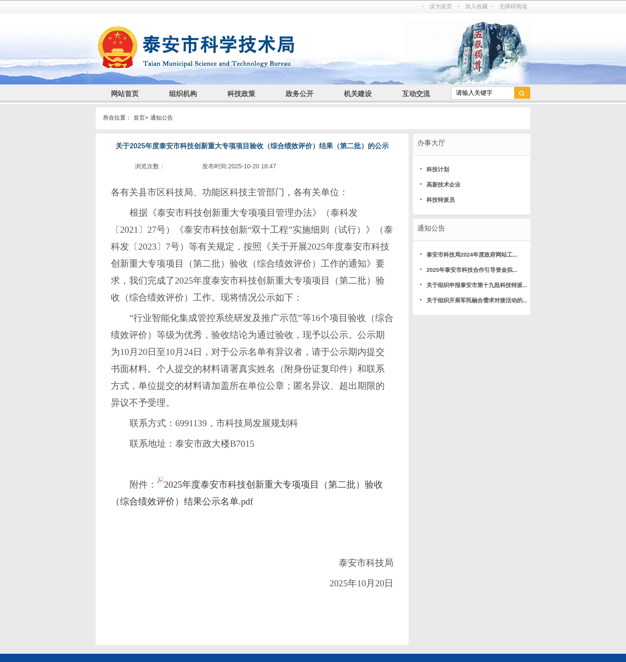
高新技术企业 (440, 184)
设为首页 (441, 6)
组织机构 (183, 93)
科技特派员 (437, 200)
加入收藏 (476, 6)
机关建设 (358, 93)
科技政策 (241, 93)
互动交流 (416, 93)
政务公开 (299, 93)
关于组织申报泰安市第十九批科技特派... (473, 285)
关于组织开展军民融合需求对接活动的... (473, 300)
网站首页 (125, 93)
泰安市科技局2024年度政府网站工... (468, 254)
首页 (139, 117)
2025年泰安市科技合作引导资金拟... (468, 270)
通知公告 (161, 117)
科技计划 (434, 169)
